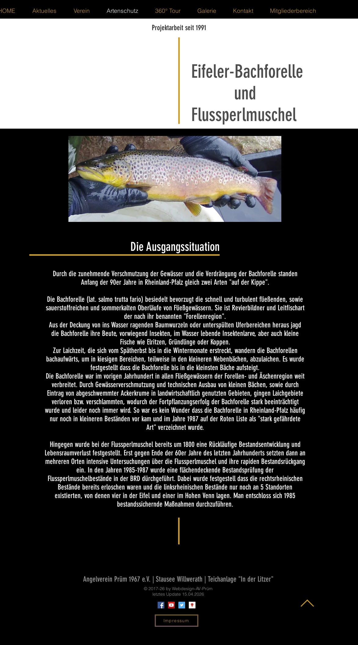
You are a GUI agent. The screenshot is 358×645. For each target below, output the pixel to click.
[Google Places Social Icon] (192, 605)
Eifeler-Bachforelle (247, 71)
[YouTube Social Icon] (171, 605)
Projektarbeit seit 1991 (179, 27)
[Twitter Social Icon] (181, 605)
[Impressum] (176, 621)
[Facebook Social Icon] (161, 605)
